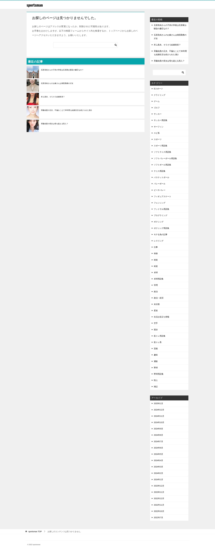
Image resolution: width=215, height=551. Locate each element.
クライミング (159, 95)
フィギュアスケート (162, 196)
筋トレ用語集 (159, 336)
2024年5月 (158, 454)
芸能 (156, 348)
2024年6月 (158, 448)
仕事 (156, 247)
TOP (35, 531)
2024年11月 (159, 416)
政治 (156, 291)
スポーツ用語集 (160, 146)
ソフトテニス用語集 (162, 152)
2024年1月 (158, 479)
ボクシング (158, 222)
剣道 (156, 266)
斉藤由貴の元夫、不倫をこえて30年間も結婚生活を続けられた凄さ (66, 110)
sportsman (35, 5)
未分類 (157, 304)
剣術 (156, 260)
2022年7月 (158, 517)
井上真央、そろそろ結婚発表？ (53, 97)
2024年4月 (158, 460)
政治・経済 (158, 298)
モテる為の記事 (160, 234)
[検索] (85, 45)
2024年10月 (159, 422)
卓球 (156, 272)
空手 (156, 323)
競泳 (156, 329)
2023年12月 (159, 486)
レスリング (158, 241)
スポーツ (158, 139)
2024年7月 (158, 441)
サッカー (158, 114)
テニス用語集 (159, 171)
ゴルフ (157, 108)
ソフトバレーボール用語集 (165, 158)
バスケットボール (161, 177)
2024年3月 (158, 467)
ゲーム (157, 101)
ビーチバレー (159, 190)
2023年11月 (159, 492)
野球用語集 (158, 374)
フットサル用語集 (161, 209)
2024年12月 (159, 410)
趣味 (156, 355)
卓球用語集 (158, 279)
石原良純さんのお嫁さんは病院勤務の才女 (57, 83)
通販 (156, 361)
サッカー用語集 (160, 120)
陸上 (156, 380)
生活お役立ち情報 (161, 317)
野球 (156, 368)
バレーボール (159, 184)
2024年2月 (158, 473)
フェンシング (159, 203)
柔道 (156, 310)
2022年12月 (159, 498)
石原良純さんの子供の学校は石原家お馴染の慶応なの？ (63, 70)
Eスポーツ (158, 89)
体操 (156, 253)
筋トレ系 (158, 342)
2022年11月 (159, 505)
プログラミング (160, 215)
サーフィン (158, 127)
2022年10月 (159, 511)
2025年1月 (158, 403)
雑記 (156, 386)
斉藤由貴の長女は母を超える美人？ (54, 124)
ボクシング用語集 (161, 228)
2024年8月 (158, 435)
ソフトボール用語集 (162, 165)
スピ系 (157, 133)
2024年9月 (158, 429)
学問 (156, 285)
